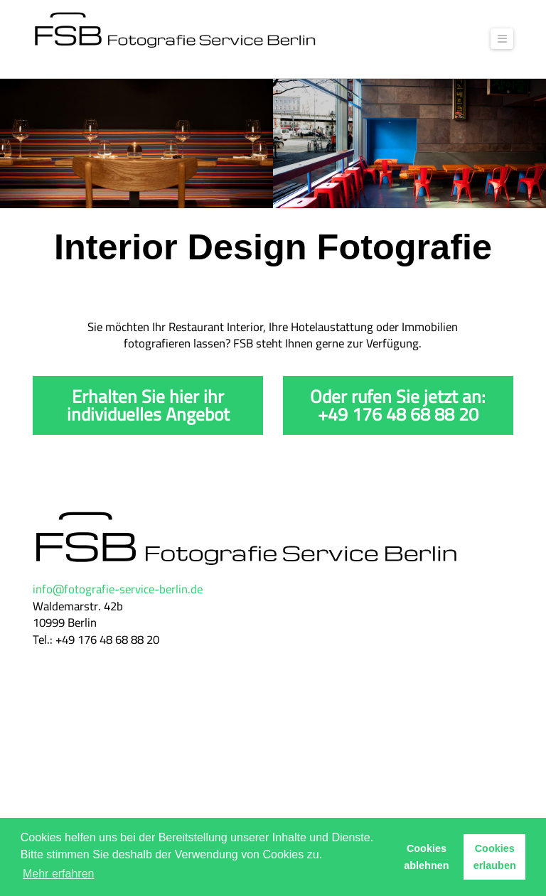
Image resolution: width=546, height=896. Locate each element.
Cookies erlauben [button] (494, 857)
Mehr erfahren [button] (59, 874)
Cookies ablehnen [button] (426, 857)
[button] (502, 38)
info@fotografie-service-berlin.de (118, 589)
